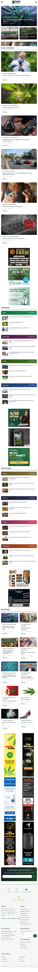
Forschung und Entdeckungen (9, 673)
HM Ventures (23, 946)
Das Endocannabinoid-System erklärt (10, 107)
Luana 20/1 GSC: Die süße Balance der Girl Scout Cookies (20, 550)
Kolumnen (3, 956)
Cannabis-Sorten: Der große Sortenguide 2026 (12, 206)
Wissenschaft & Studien (25, 923)
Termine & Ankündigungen (8, 648)
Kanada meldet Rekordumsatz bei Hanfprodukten (13, 238)
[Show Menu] (1, 2)
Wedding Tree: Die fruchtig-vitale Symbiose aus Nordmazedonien (21, 555)
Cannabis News (23, 909)
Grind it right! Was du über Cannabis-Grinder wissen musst (20, 537)
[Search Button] (36, 2)
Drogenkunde (4, 959)
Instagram (3, 918)
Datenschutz (23, 966)
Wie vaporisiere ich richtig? (27, 722)
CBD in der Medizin (25, 697)
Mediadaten (22, 944)
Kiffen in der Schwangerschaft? (9, 701)
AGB (28, 966)
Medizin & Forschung (25, 911)
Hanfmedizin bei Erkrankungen (9, 73)
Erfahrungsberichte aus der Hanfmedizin (8, 698)
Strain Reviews (23, 915)
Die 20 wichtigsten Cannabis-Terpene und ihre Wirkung (19, 327)
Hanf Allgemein (22, 956)
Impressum (18, 966)
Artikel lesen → (5, 79)
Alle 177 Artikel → (32, 522)
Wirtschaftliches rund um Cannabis (10, 236)
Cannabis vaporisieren (7, 720)
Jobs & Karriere (23, 948)
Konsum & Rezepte (24, 919)
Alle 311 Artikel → (32, 385)
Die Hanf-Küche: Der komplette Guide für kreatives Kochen (20, 526)
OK (33, 876)
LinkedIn (18, 918)
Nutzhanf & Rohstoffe (25, 917)
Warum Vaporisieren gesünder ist (8, 935)
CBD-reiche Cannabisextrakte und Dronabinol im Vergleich (20, 389)
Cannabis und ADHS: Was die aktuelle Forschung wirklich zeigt (16, 75)
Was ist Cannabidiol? (25, 699)
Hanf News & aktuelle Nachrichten (10, 137)
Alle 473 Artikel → (32, 336)
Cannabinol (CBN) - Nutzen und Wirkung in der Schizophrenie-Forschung (9, 676)
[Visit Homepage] (18, 2)
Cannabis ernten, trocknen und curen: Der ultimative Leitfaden (20, 376)
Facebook (13, 918)
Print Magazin (22, 961)
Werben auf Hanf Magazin (25, 942)
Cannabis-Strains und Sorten (9, 204)
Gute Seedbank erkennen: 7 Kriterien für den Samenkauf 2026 (20, 365)
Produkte (21, 959)
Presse (35, 966)
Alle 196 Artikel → (32, 473)
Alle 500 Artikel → (32, 312)
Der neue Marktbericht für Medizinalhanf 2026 (17, 513)
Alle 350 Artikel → (32, 361)
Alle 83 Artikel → (32, 546)
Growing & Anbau (24, 913)
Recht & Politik (23, 921)
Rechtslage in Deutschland (8, 171)
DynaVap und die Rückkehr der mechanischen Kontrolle (19, 531)
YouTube (8, 918)
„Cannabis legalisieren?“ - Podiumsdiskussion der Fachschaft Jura (8, 652)
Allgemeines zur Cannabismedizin (10, 105)
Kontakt (31, 966)
